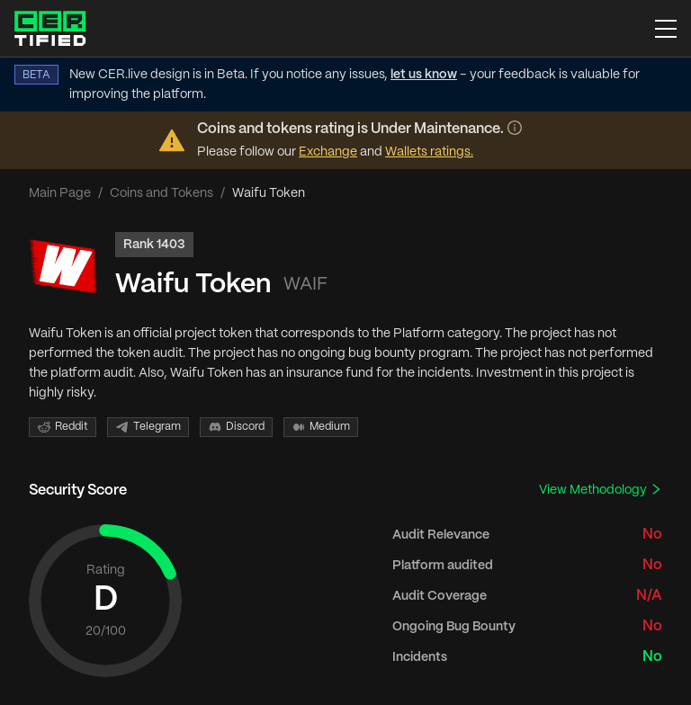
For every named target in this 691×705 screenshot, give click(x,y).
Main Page (60, 193)
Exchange (328, 152)
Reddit (62, 427)
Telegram (148, 427)
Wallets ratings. (429, 152)
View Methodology (600, 489)
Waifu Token (193, 285)
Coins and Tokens (161, 193)
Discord (236, 427)
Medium (321, 427)
